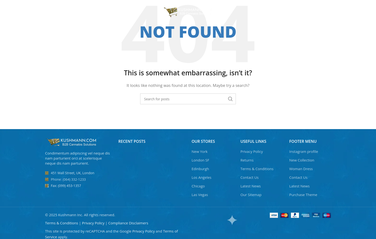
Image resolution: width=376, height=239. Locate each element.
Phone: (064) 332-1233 (68, 179)
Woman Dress (301, 168)
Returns (247, 160)
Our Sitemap (251, 194)
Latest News (251, 186)
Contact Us (250, 177)
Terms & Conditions (257, 168)
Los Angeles (202, 177)
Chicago (198, 186)
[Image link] (71, 141)
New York (200, 151)
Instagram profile (303, 151)
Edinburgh (200, 168)
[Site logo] (188, 11)
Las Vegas (200, 194)
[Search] (327, 12)
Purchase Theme (303, 194)
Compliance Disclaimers (128, 223)
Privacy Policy (252, 151)
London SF (200, 160)
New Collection (301, 160)
